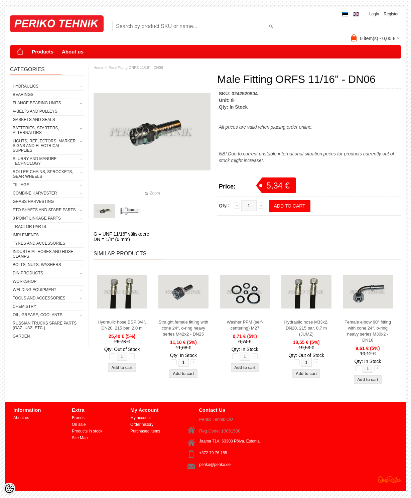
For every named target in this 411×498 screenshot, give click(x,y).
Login (374, 14)
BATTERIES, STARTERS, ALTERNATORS (36, 130)
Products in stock (87, 431)
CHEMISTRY (24, 306)
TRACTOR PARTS (29, 226)
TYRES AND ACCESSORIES (39, 243)
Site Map (80, 437)
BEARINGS (23, 94)
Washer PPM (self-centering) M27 (245, 325)
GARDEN (21, 336)
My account (140, 417)
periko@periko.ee (215, 464)
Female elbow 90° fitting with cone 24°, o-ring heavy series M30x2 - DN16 (368, 331)
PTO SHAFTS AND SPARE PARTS (44, 210)
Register (391, 14)
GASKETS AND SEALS (34, 119)
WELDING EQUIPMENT (34, 289)
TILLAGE (21, 184)
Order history (141, 424)
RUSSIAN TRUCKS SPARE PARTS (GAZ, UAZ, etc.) (45, 325)
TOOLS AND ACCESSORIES (39, 298)
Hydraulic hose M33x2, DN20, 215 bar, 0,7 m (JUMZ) (306, 328)
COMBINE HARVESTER (35, 193)
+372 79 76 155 (213, 453)
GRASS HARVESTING (33, 201)
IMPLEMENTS (26, 235)
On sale (79, 424)
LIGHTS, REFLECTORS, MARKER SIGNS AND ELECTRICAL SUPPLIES (44, 146)
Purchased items (145, 431)
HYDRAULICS (25, 86)
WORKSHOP (24, 281)
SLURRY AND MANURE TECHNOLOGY (35, 161)
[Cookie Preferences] (9, 489)
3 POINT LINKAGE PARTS (37, 218)
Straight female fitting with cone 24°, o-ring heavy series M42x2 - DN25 (183, 328)
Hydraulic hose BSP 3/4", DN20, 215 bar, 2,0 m (122, 325)
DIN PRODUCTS (28, 273)
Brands (78, 417)
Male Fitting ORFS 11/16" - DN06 (136, 68)
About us (73, 51)
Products (42, 51)
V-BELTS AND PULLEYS (35, 111)
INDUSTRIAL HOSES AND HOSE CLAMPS (43, 254)
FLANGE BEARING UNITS (37, 103)
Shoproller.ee (389, 479)
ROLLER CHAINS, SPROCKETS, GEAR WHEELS (43, 174)
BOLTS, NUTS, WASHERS (37, 264)
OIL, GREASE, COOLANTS (37, 315)
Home (98, 68)
